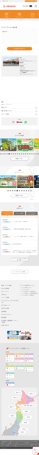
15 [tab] (29, 160)
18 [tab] (36, 160)
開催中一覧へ (19, 164)
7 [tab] (13, 160)
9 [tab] (17, 160)
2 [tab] (3, 160)
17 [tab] (34, 160)
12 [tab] (23, 160)
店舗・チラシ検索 (6, 15)
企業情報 (6, 23)
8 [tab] (15, 160)
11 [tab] (21, 160)
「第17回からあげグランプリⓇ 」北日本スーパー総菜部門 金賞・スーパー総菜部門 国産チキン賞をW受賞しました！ (24, 257)
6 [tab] (11, 160)
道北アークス (20, 366)
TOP (2, 25)
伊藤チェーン (11, 381)
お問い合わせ (5, 331)
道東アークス (30, 362)
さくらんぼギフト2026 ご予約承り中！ (20, 227)
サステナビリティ (19, 23)
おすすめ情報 (19, 15)
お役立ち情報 (5, 314)
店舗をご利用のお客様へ (9, 25)
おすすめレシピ (5, 311)
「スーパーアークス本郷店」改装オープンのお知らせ (23, 242)
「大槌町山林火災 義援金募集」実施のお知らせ (22, 235)
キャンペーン (32, 15)
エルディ (10, 366)
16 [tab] (32, 160)
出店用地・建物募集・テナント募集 (9, 327)
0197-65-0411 (23, 70)
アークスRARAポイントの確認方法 (29, 297)
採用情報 (32, 23)
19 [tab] (38, 160)
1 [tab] (0, 160)
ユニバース (11, 374)
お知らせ (3, 300)
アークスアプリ (25, 295)
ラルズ (10, 362)
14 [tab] (27, 160)
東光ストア (11, 364)
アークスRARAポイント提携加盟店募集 (29, 299)
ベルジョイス (11, 376)
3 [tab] (5, 160)
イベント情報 (5, 303)
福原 (28, 366)
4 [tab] (7, 160)
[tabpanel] (8, 151)
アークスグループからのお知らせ (9, 307)
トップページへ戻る (19, 277)
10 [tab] (19, 160)
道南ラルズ (20, 362)
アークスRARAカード (27, 291)
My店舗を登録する (19, 54)
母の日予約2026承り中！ (17, 250)
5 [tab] (9, 160)
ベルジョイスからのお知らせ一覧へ (19, 265)
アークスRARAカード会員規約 (28, 301)
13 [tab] (25, 160)
